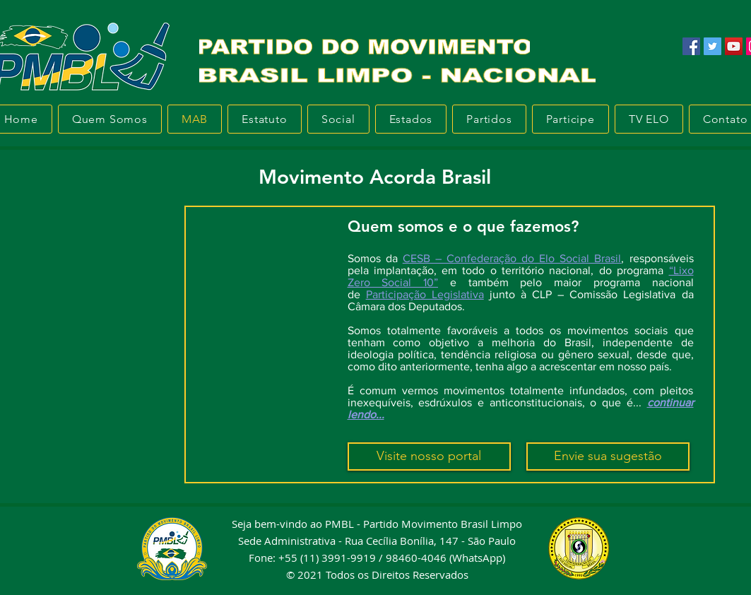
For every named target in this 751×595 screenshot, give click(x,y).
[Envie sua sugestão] (608, 456)
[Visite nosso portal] (429, 456)
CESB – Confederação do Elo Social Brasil (512, 258)
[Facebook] (691, 46)
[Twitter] (712, 46)
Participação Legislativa (425, 294)
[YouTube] (734, 46)
